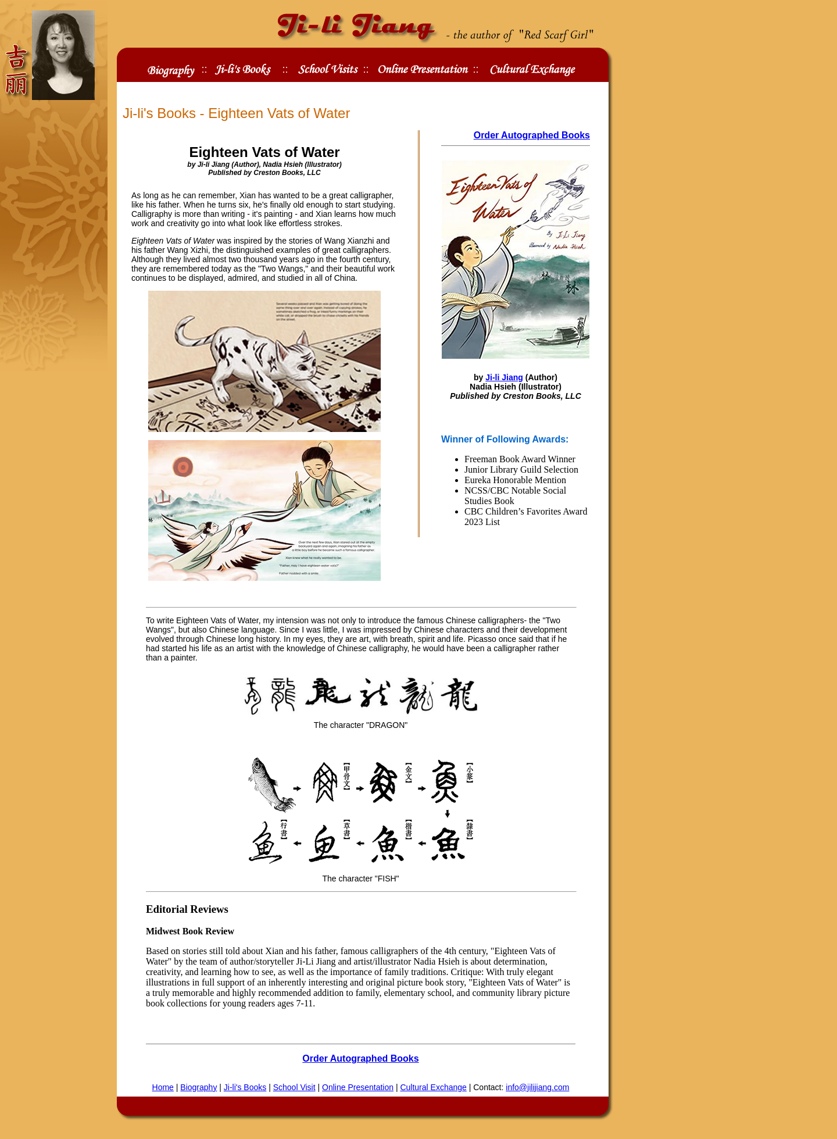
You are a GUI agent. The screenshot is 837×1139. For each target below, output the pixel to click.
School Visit (294, 1087)
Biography (198, 1087)
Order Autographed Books (532, 135)
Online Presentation (358, 1087)
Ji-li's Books (245, 1087)
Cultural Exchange (433, 1087)
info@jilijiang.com (537, 1087)
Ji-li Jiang (504, 377)
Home (163, 1087)
